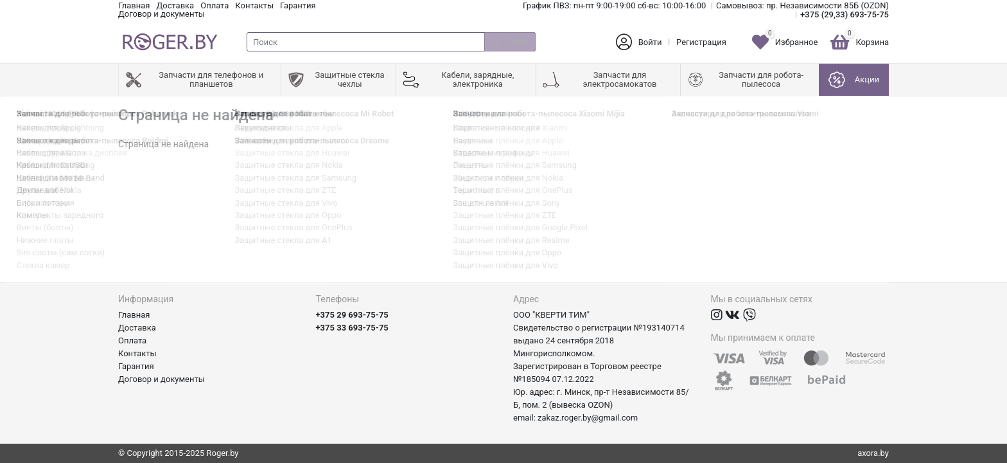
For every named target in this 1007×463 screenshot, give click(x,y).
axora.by (873, 453)
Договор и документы (161, 14)
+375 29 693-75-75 (352, 315)
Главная (134, 5)
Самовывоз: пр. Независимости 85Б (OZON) (802, 5)
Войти (650, 42)
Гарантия (298, 5)
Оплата (214, 5)
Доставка (175, 5)
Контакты (254, 5)
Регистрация (701, 42)
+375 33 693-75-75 (352, 327)
